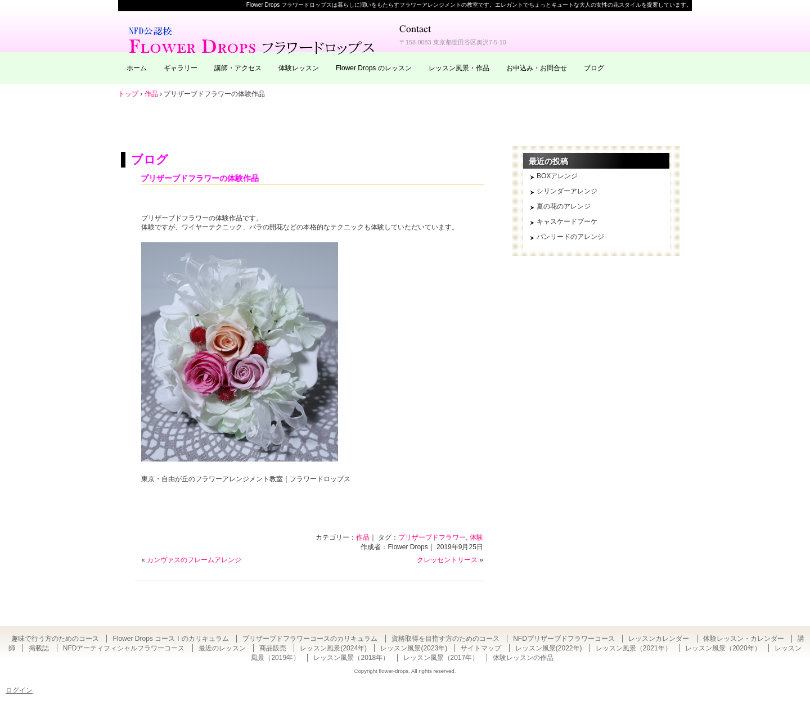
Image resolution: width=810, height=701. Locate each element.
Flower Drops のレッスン (374, 68)
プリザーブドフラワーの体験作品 (200, 178)
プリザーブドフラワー (432, 537)
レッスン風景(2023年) (413, 648)
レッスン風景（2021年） (634, 648)
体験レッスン (298, 68)
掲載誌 (39, 648)
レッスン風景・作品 (459, 68)
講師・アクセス (238, 68)
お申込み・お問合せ (536, 68)
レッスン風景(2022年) (548, 648)
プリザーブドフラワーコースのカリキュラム (309, 639)
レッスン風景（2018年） (351, 658)
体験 (476, 537)
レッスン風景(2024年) (333, 648)
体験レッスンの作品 (523, 658)
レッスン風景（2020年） (723, 648)
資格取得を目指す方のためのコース (446, 639)
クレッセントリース (447, 560)
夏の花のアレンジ (564, 206)
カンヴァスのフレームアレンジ (194, 560)
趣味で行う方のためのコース (55, 639)
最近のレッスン (222, 648)
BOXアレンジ (557, 176)
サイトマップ (481, 648)
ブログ (594, 68)
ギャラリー (180, 68)
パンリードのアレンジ (570, 237)
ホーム (137, 68)
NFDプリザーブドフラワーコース (564, 639)
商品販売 (272, 648)
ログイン (19, 690)
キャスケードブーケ (567, 221)
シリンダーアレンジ (567, 191)
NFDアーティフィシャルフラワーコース (124, 648)
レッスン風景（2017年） (441, 658)
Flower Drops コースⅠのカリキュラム (170, 639)
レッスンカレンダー (658, 639)
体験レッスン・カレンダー (743, 639)
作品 (363, 537)
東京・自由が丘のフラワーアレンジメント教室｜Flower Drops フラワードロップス (253, 39)
